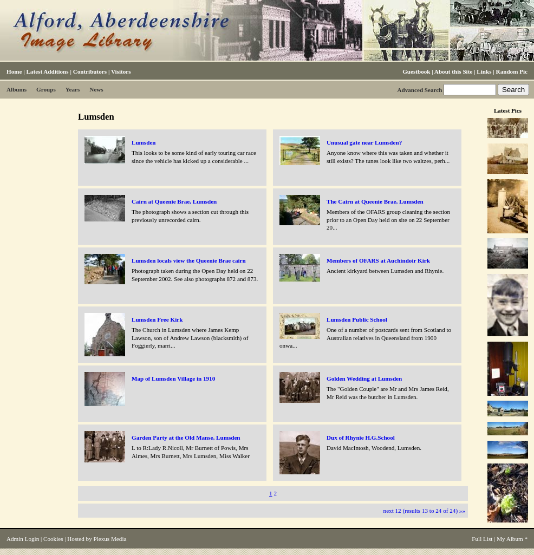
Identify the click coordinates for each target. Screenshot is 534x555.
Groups (46, 89)
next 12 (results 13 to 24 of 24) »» (424, 510)
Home (14, 71)
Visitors (121, 71)
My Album (510, 539)
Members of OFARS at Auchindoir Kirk (378, 260)
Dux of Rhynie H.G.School (361, 437)
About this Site (453, 71)
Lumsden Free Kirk (157, 319)
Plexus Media (110, 539)
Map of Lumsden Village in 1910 (173, 378)
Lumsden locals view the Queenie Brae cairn (189, 260)
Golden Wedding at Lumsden (364, 378)
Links (484, 71)
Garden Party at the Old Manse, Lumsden (186, 437)
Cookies (53, 539)
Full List (482, 539)
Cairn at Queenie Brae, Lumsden (174, 201)
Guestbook (416, 71)
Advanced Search (419, 90)
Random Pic (512, 71)
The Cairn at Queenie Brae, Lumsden (375, 201)
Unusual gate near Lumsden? (364, 142)
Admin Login (22, 539)
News (96, 89)
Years (73, 89)
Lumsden (144, 142)
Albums (16, 89)
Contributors (90, 71)
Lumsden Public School (357, 319)
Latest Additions (47, 71)
